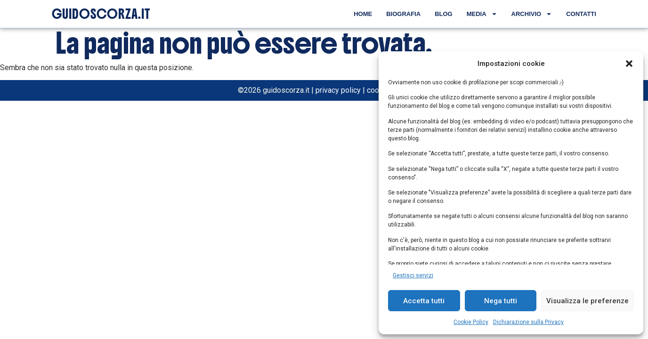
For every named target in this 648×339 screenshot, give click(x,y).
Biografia (403, 13)
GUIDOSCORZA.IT (101, 14)
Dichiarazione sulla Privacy (528, 322)
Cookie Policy (471, 322)
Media (482, 13)
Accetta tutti (424, 301)
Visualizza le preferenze (587, 301)
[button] (629, 63)
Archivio (531, 13)
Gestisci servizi (413, 275)
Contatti (581, 13)
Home (363, 13)
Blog (444, 13)
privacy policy (338, 90)
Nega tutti (500, 301)
